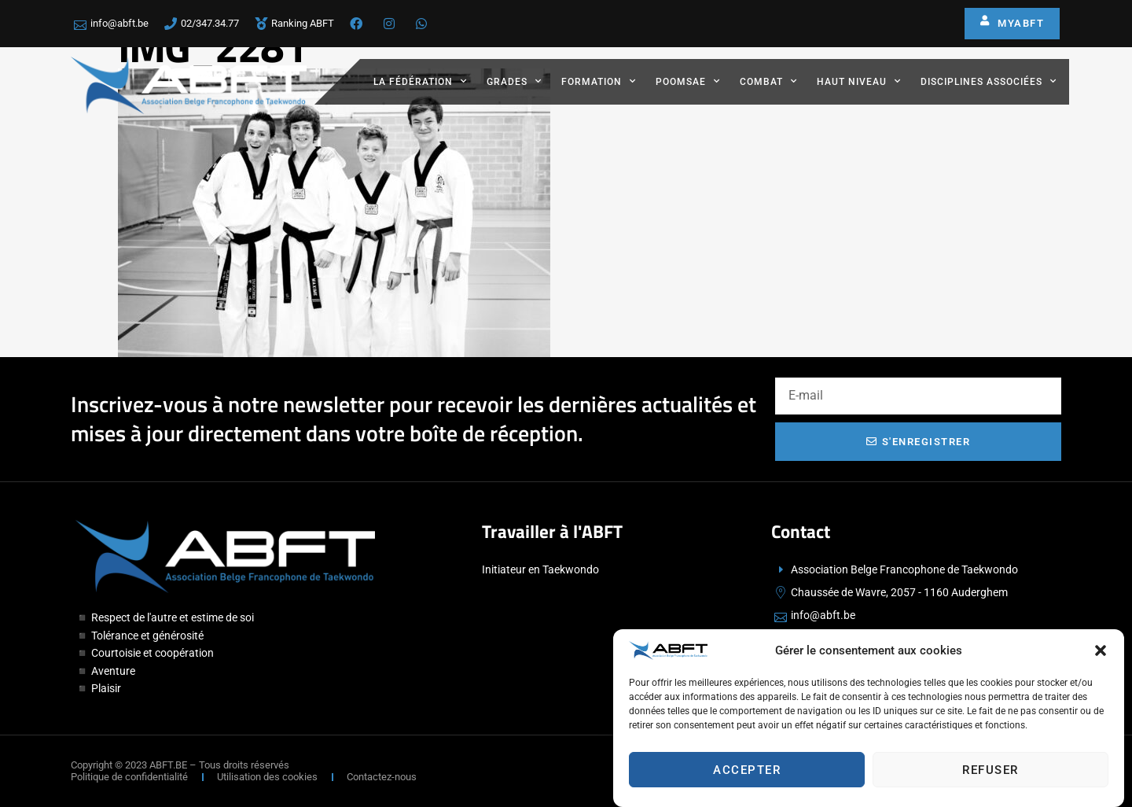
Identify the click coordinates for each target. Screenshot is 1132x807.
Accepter (747, 774)
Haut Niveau (859, 81)
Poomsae (688, 81)
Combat (768, 81)
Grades (514, 81)
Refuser (990, 774)
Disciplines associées (989, 81)
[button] (1100, 654)
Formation (598, 81)
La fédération (420, 81)
